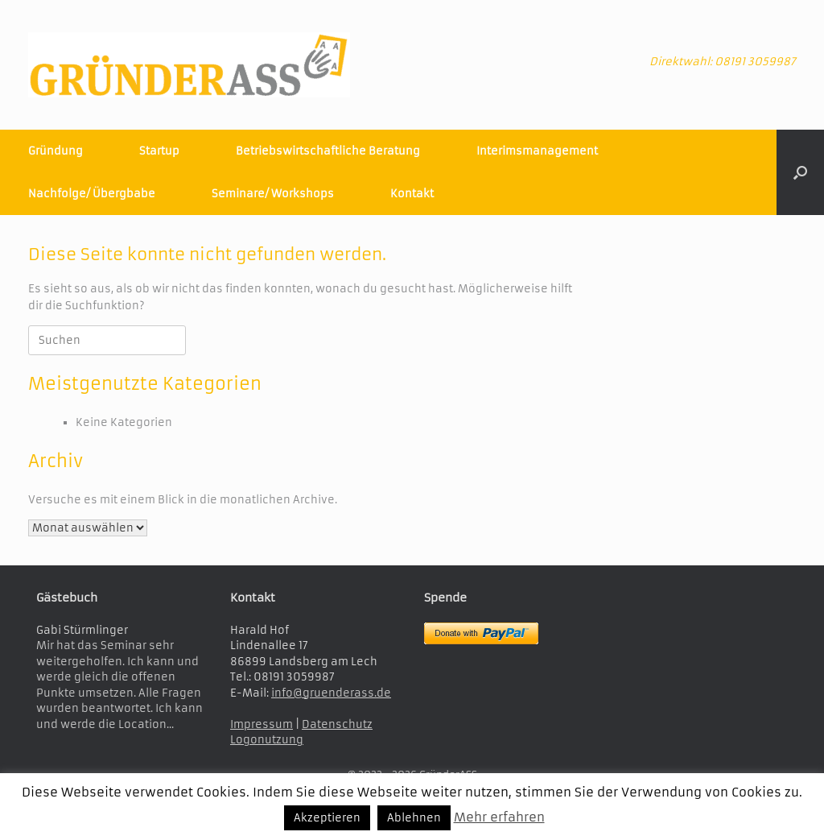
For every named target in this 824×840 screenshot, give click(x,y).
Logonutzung (266, 740)
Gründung (55, 151)
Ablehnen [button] (414, 818)
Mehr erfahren (499, 817)
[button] (800, 172)
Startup (159, 151)
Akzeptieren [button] (327, 818)
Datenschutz (337, 724)
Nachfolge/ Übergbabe (91, 194)
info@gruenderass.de (331, 693)
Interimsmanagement (537, 151)
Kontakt (412, 194)
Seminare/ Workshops (273, 194)
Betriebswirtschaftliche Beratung (328, 151)
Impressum (261, 724)
